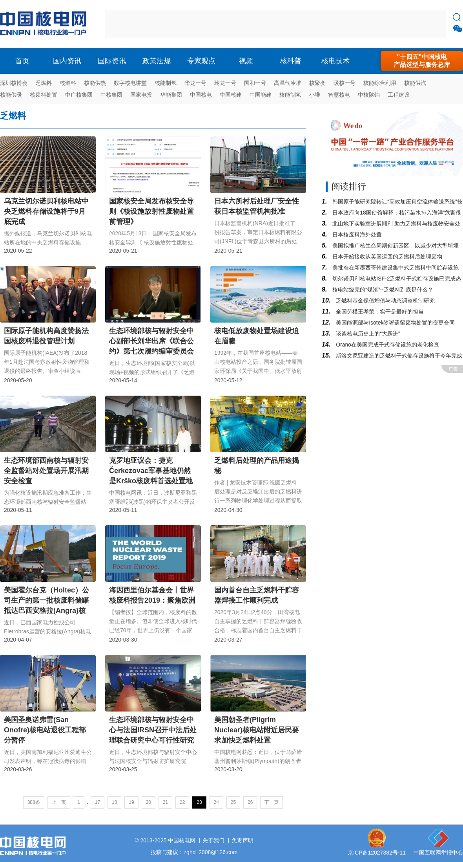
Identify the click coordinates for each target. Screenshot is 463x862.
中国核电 (201, 95)
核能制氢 (166, 83)
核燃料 (68, 83)
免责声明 (242, 840)
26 (250, 802)
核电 (45, 24)
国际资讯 (112, 61)
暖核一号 (344, 83)
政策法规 (156, 61)
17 (97, 802)
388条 (33, 802)
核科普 (290, 61)
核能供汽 (415, 83)
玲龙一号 (225, 83)
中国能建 (261, 95)
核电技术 (335, 61)
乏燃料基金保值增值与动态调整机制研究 (384, 300)
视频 (246, 61)
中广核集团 (79, 95)
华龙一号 (195, 83)
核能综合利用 (379, 83)
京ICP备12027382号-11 (377, 852)
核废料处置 (43, 95)
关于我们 (213, 840)
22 (182, 802)
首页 (22, 61)
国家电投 (141, 95)
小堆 (314, 95)
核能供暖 (11, 95)
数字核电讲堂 (130, 83)
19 (131, 802)
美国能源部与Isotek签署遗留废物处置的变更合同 (394, 322)
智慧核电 (339, 95)
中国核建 (231, 95)
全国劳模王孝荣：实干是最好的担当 (379, 311)
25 (233, 802)
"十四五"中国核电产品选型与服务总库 (422, 60)
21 (165, 802)
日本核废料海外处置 (356, 234)
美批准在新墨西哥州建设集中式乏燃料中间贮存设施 (395, 267)
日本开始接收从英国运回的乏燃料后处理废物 (386, 256)
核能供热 (95, 83)
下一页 (271, 802)
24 (216, 802)
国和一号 (255, 83)
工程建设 (399, 95)
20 (148, 802)
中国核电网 (181, 840)
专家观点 (201, 61)
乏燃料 (43, 83)
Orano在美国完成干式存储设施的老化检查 (386, 344)
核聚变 (317, 83)
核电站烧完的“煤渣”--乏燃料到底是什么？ (382, 289)
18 (114, 802)
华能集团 (171, 95)
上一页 (59, 802)
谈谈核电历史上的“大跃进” (367, 333)
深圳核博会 (13, 83)
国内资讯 (67, 61)
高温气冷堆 (287, 83)
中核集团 (111, 95)
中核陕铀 (369, 95)
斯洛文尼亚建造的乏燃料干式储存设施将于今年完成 (398, 355)
